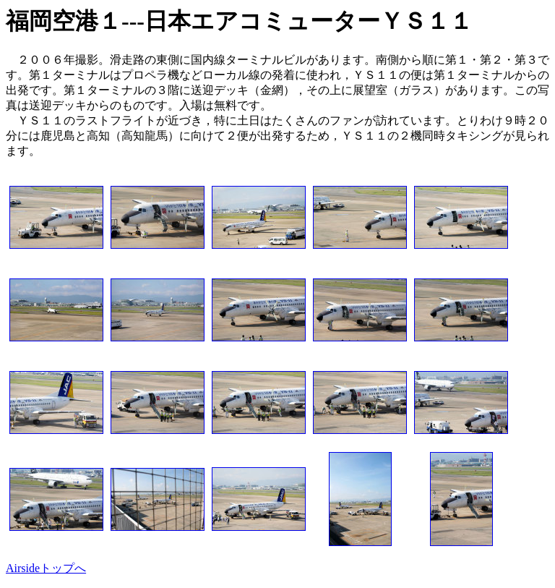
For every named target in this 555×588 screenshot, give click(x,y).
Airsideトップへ (46, 568)
